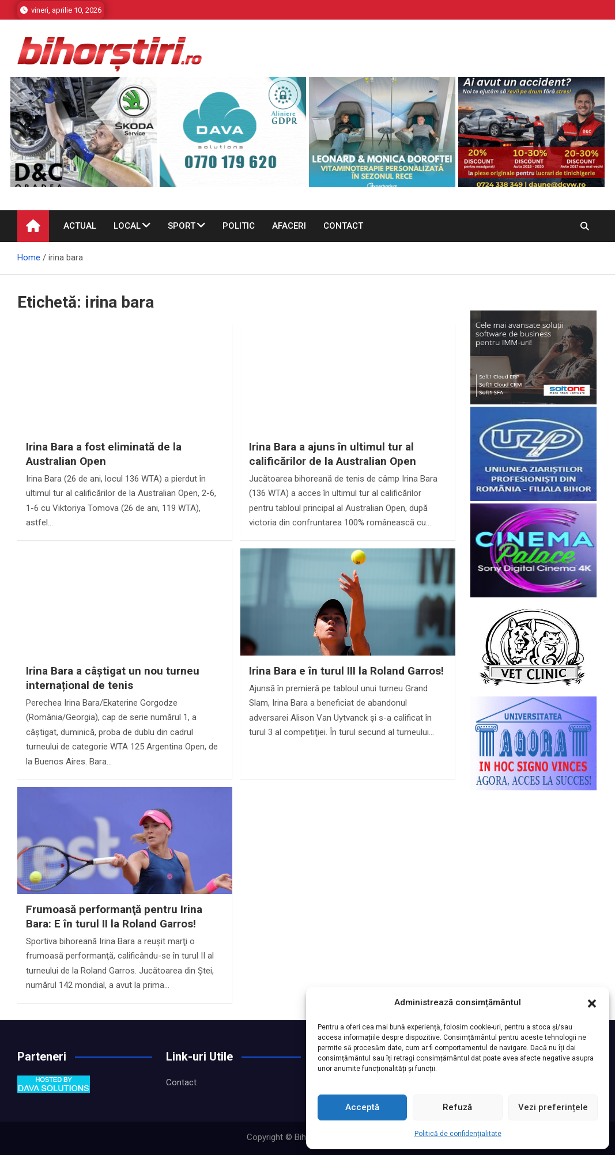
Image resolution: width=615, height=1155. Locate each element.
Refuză (457, 1107)
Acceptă (362, 1107)
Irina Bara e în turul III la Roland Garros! (346, 670)
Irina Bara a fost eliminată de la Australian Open (104, 454)
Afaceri (289, 226)
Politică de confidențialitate (457, 1134)
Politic (238, 226)
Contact (343, 226)
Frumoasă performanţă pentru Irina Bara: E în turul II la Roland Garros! (114, 916)
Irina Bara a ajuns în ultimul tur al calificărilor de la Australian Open (332, 454)
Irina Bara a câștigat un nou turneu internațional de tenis (112, 678)
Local (127, 226)
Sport (181, 226)
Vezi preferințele (553, 1107)
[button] (592, 1003)
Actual (79, 226)
